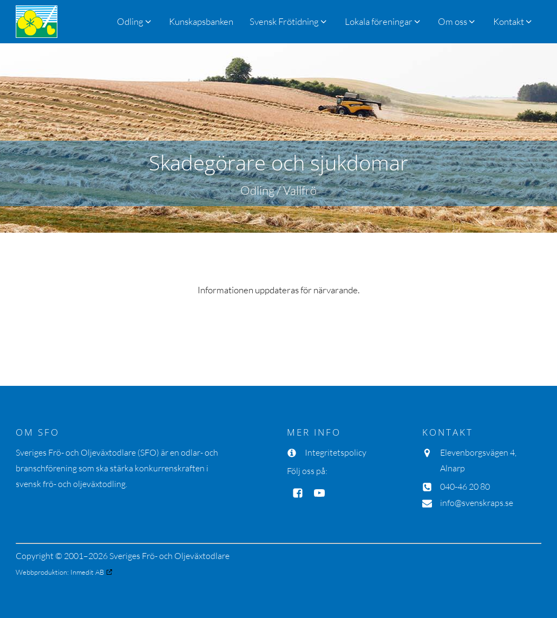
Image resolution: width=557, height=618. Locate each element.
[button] (288, 21)
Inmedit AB (87, 572)
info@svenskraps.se (476, 502)
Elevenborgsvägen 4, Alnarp (478, 460)
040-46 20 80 (465, 486)
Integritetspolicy (335, 452)
